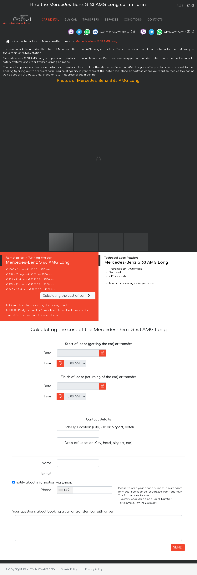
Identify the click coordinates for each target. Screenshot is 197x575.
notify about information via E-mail (42, 482)
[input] (78, 353)
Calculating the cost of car (67, 295)
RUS (180, 5)
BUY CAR (71, 19)
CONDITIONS (133, 19)
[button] (193, 159)
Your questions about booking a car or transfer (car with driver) (63, 511)
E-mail (46, 473)
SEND (177, 547)
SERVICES (111, 19)
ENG (190, 5)
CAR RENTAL (50, 19)
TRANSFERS (91, 19)
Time (47, 363)
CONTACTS (155, 19)
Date (47, 353)
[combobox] (65, 490)
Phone (46, 490)
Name (46, 463)
